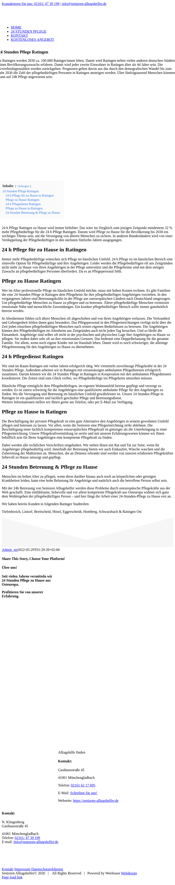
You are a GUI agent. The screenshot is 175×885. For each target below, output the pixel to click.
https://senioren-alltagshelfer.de (96, 800)
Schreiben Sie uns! (83, 793)
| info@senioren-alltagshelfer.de (83, 4)
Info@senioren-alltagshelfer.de (36, 842)
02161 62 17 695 (83, 785)
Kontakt (8, 869)
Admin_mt (9, 550)
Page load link (12, 877)
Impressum (22, 869)
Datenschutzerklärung (47, 869)
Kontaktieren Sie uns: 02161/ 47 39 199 (30, 4)
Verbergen (23, 186)
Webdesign (129, 873)
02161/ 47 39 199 (27, 838)
